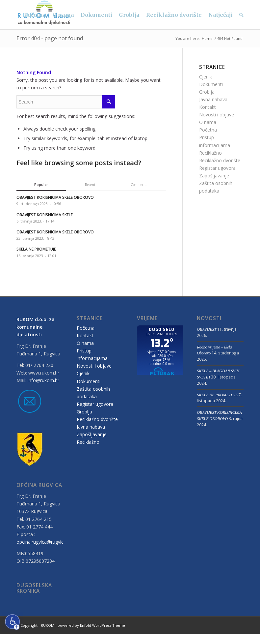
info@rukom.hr (43, 380)
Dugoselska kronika (34, 588)
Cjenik (205, 77)
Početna (208, 130)
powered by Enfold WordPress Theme (91, 625)
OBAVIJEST (206, 329)
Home (207, 38)
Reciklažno (210, 153)
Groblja (207, 92)
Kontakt (207, 107)
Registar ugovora (217, 168)
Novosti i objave (216, 114)
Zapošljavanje (214, 175)
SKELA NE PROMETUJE (217, 395)
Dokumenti (211, 84)
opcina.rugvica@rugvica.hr (43, 542)
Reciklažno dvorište (219, 160)
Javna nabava (213, 99)
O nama (207, 122)
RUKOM (47, 625)
